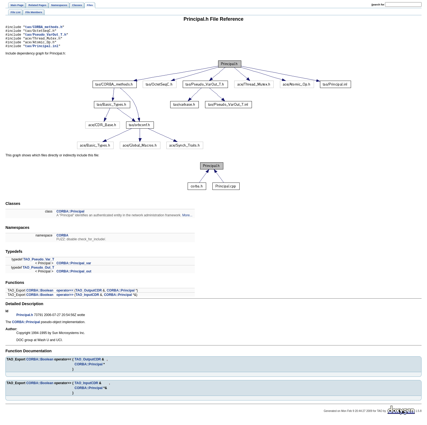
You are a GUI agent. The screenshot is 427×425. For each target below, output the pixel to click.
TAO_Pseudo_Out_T (38, 272)
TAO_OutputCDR (88, 295)
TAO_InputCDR (87, 300)
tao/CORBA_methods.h (43, 27)
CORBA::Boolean (39, 295)
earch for (378, 4)
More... (187, 220)
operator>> (65, 300)
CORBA (62, 240)
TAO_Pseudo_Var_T (38, 264)
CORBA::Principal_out (73, 276)
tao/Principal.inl (41, 50)
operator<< (65, 295)
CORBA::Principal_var (73, 268)
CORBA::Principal (70, 216)
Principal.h (24, 320)
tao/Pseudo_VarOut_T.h (45, 37)
